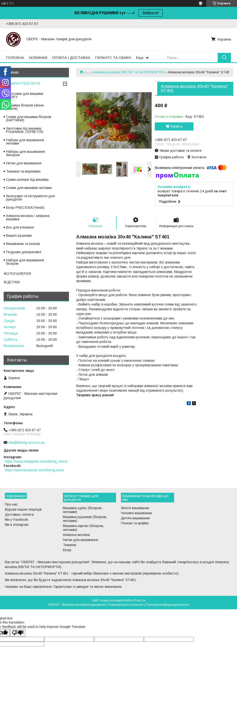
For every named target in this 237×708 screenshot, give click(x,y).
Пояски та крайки (134, 523)
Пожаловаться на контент (125, 604)
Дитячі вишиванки (135, 518)
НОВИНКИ (38, 58)
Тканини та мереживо (23, 171)
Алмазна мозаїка (76, 535)
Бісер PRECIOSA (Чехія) (25, 207)
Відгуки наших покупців (23, 509)
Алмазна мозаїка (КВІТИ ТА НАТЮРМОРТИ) (128, 72)
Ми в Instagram (17, 525)
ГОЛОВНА (15, 58)
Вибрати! (150, 13)
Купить (176, 126)
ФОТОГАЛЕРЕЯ (17, 273)
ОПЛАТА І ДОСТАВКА (71, 58)
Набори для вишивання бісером (25, 261)
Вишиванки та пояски (23, 244)
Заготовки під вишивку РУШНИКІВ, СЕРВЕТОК (24, 130)
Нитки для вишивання (23, 163)
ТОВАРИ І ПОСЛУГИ (22, 83)
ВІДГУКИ (12, 282)
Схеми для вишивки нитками (29, 188)
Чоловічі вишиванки (136, 513)
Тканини (69, 545)
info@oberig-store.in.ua (26, 442)
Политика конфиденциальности (167, 604)
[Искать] (224, 57)
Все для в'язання (20, 227)
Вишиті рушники (19, 235)
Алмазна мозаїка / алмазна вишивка (27, 217)
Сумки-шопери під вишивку (27, 179)
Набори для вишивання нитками (25, 141)
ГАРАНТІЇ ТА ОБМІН (113, 58)
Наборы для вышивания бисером (25, 153)
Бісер (67, 550)
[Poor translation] (17, 633)
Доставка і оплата (19, 514)
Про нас (11, 504)
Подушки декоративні (23, 252)
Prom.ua (139, 600)
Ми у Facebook (16, 519)
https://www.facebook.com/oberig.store (34, 470)
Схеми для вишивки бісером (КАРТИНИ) (28, 118)
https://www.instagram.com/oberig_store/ (36, 461)
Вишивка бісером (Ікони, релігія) (25, 107)
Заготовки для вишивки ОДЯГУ (24, 95)
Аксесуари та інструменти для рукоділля (30, 197)
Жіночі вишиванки (135, 508)
